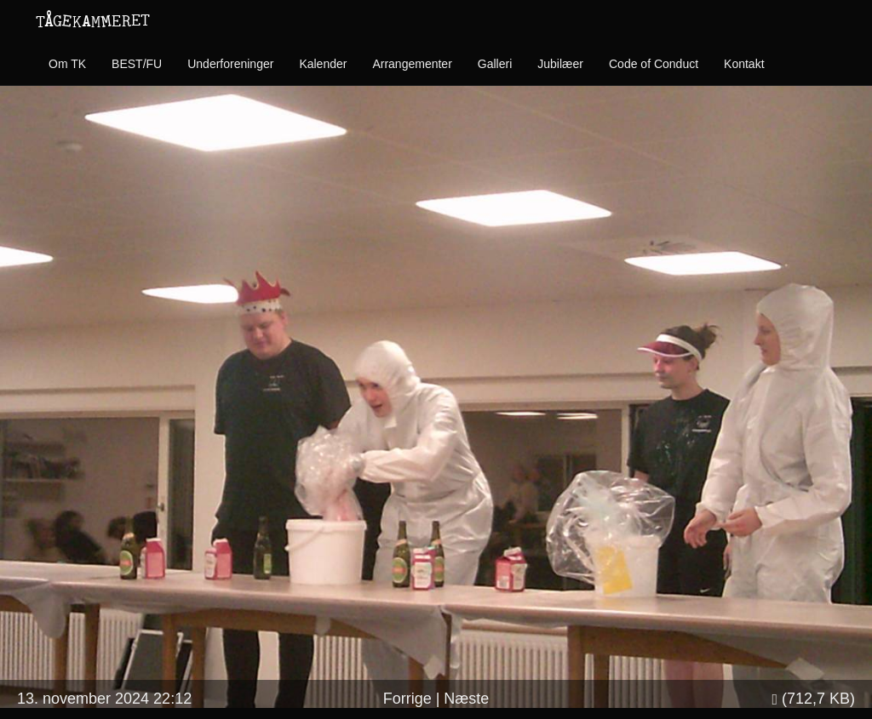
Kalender (323, 64)
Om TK (67, 64)
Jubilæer (560, 64)
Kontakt (744, 64)
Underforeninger (230, 64)
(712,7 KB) (813, 698)
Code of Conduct (653, 64)
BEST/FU (137, 64)
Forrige (407, 698)
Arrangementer (411, 64)
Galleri (495, 64)
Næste (466, 698)
